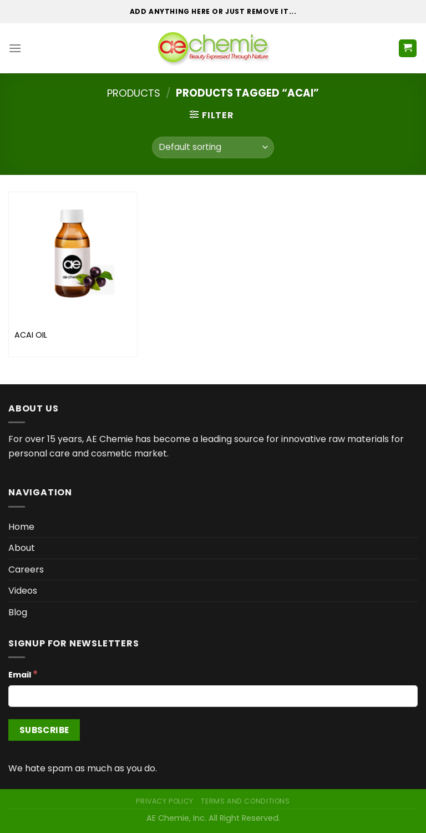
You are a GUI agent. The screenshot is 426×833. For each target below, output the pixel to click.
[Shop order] (212, 147)
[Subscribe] (44, 730)
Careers (26, 569)
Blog (17, 612)
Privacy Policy (165, 801)
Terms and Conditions (245, 801)
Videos (22, 590)
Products (133, 93)
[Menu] (15, 48)
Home (21, 526)
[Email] (213, 696)
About (21, 547)
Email (23, 674)
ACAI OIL (30, 335)
